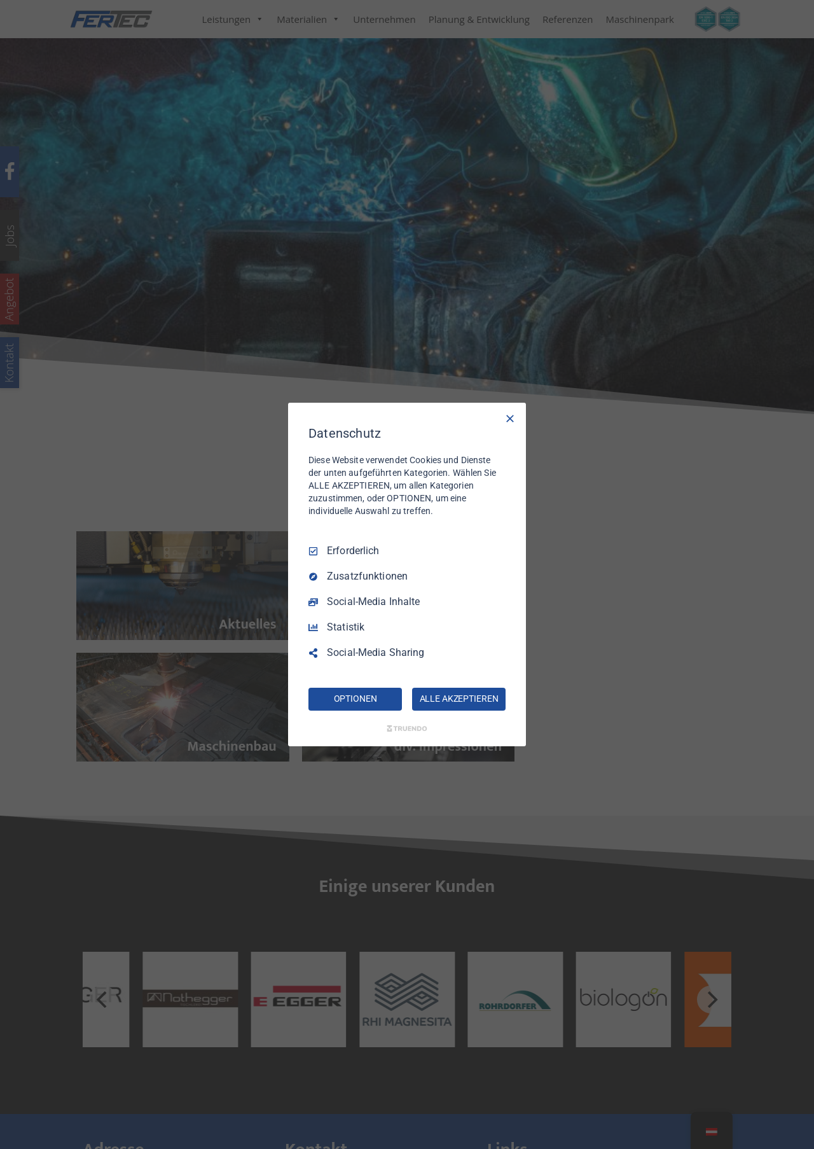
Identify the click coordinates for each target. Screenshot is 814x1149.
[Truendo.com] (407, 728)
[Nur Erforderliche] (510, 419)
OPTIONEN (355, 698)
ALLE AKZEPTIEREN (459, 698)
